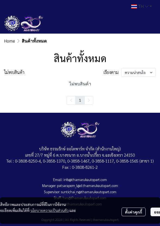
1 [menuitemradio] (80, 100)
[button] (141, 6)
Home (9, 40)
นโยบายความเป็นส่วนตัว (49, 210)
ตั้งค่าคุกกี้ (133, 211)
